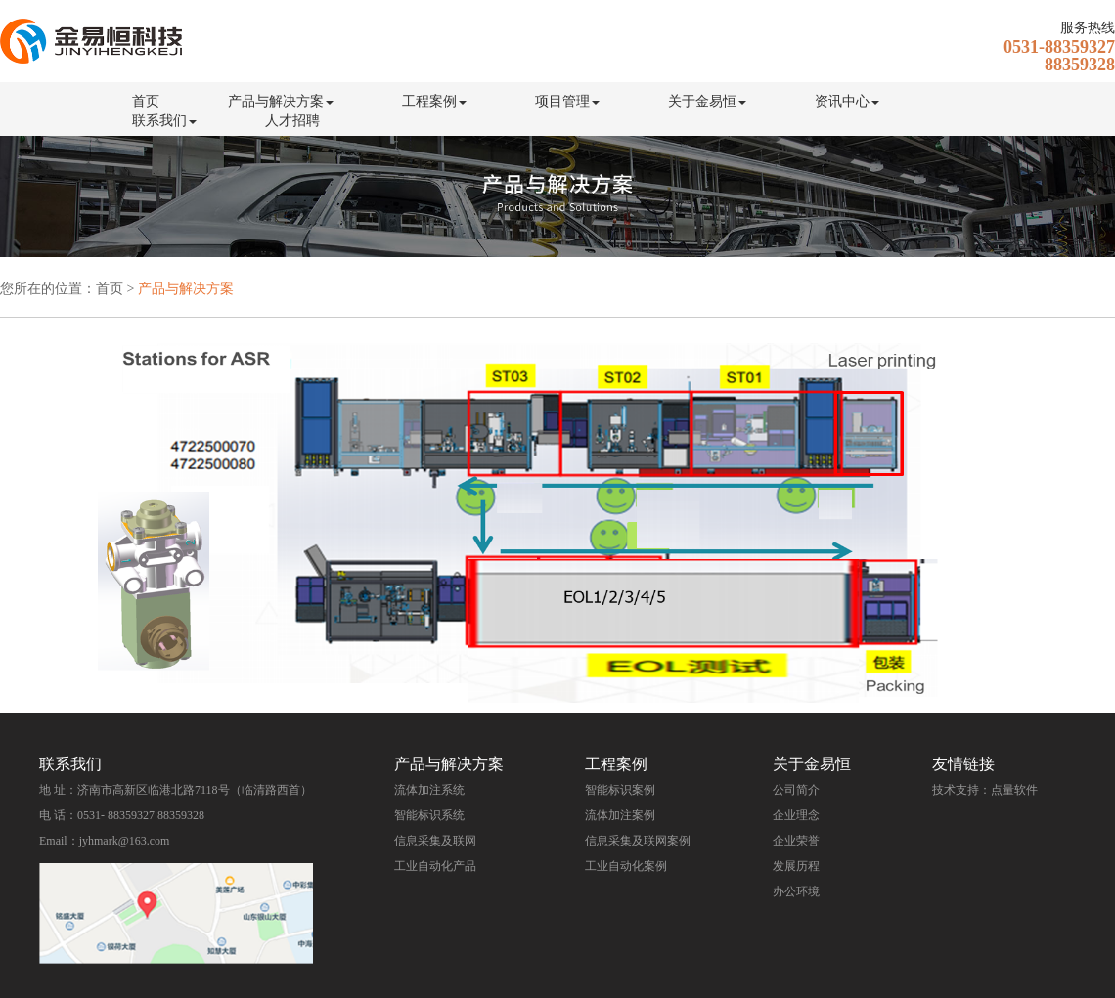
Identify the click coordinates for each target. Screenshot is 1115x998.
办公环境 (796, 891)
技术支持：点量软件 (985, 790)
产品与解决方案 (281, 101)
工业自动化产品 (435, 866)
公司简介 (796, 790)
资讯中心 (847, 101)
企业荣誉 (796, 840)
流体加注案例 (620, 815)
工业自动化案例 (626, 866)
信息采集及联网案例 (638, 840)
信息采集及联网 (435, 840)
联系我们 (164, 120)
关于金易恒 (707, 101)
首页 (145, 101)
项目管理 (567, 101)
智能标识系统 (429, 815)
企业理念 (796, 815)
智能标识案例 (620, 790)
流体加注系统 (429, 790)
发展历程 (796, 866)
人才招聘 (292, 120)
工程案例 (434, 101)
